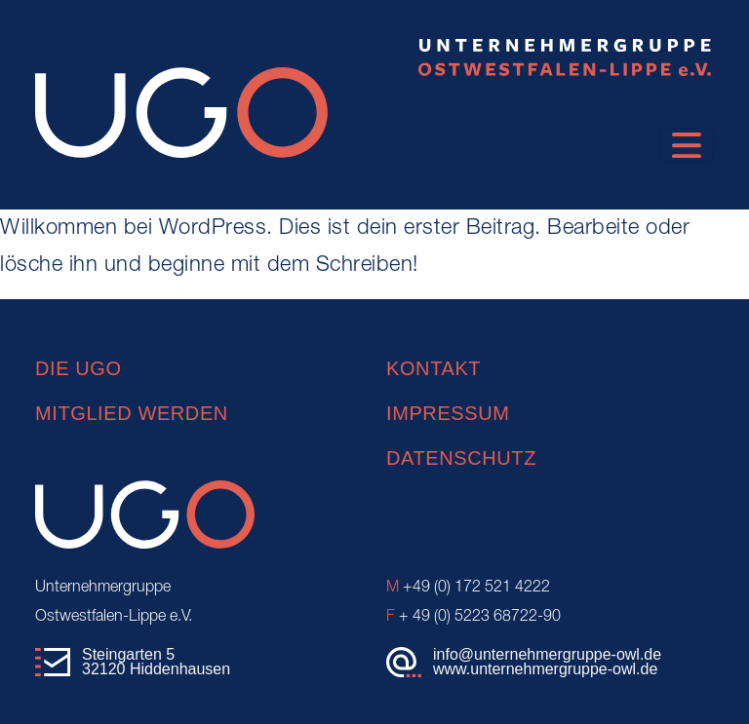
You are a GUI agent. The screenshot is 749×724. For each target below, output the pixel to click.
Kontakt (433, 368)
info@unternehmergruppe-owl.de (547, 654)
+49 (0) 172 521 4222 (468, 587)
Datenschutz (461, 458)
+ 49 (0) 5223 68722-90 (473, 617)
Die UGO (78, 368)
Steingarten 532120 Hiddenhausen (156, 662)
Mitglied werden (131, 413)
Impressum (448, 413)
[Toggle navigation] (686, 145)
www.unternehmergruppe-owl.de (545, 669)
